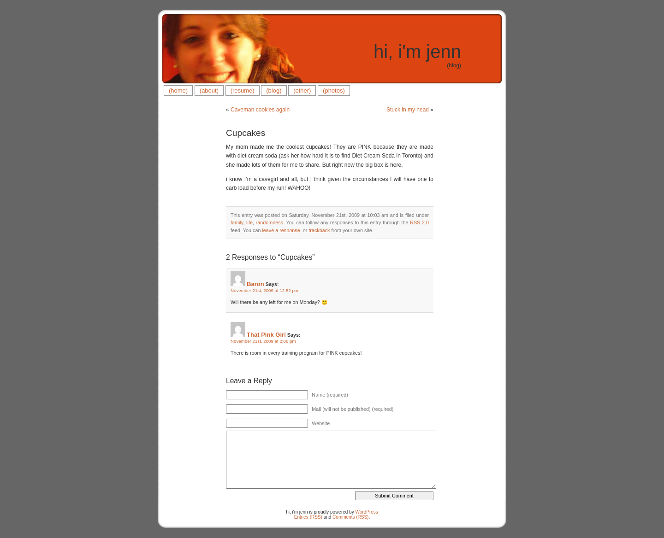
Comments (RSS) (350, 517)
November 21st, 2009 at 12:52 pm (264, 290)
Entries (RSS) (308, 517)
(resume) (243, 90)
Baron (255, 284)
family (237, 222)
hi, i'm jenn (417, 51)
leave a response (281, 230)
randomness (269, 222)
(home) (178, 90)
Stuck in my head (407, 109)
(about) (209, 90)
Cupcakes (245, 133)
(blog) (273, 90)
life (249, 222)
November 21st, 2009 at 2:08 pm (263, 341)
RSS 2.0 (419, 222)
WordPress (367, 512)
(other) (302, 90)
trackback (319, 230)
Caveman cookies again (260, 109)
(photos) (334, 90)
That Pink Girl (266, 334)
